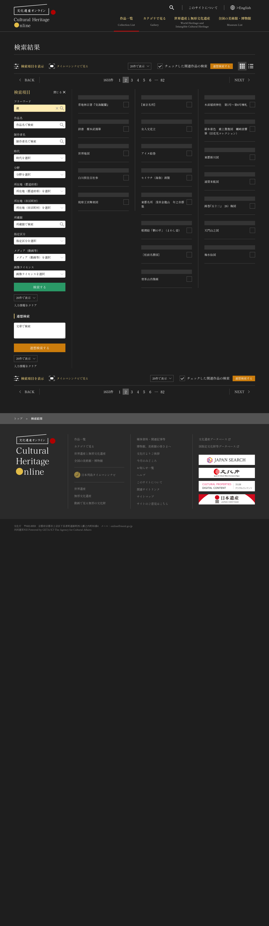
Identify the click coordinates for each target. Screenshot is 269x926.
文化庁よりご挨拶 (148, 824)
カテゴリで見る (154, 22)
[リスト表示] (251, 66)
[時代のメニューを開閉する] (40, 158)
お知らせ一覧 (145, 838)
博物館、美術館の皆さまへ (154, 816)
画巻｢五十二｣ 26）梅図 (220, 485)
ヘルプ (141, 845)
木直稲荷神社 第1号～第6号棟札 (225, 134)
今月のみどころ (147, 831)
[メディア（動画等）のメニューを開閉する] (40, 257)
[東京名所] (148, 134)
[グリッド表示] (242, 66)
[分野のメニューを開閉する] (40, 174)
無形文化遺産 (82, 866)
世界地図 (84, 428)
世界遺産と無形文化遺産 (192, 22)
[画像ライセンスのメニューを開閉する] (40, 274)
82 (163, 80)
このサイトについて (203, 7)
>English (240, 7)
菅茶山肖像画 (150, 675)
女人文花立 (148, 205)
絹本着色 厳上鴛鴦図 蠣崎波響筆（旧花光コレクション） (225, 290)
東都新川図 (211, 345)
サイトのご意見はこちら (152, 874)
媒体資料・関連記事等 (151, 809)
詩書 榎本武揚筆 (89, 374)
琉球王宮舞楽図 (88, 544)
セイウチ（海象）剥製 (155, 311)
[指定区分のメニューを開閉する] (40, 240)
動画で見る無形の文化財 (90, 873)
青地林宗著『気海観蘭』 (94, 177)
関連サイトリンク (148, 859)
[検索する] (62, 108)
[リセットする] (57, 108)
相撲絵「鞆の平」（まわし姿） (161, 463)
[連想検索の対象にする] (126, 177)
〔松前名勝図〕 (151, 527)
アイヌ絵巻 (148, 255)
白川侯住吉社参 (88, 483)
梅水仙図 (84, 730)
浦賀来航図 (211, 438)
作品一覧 (126, 22)
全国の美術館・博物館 (234, 22)
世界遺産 (80, 859)
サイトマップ (145, 867)
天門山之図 (211, 538)
